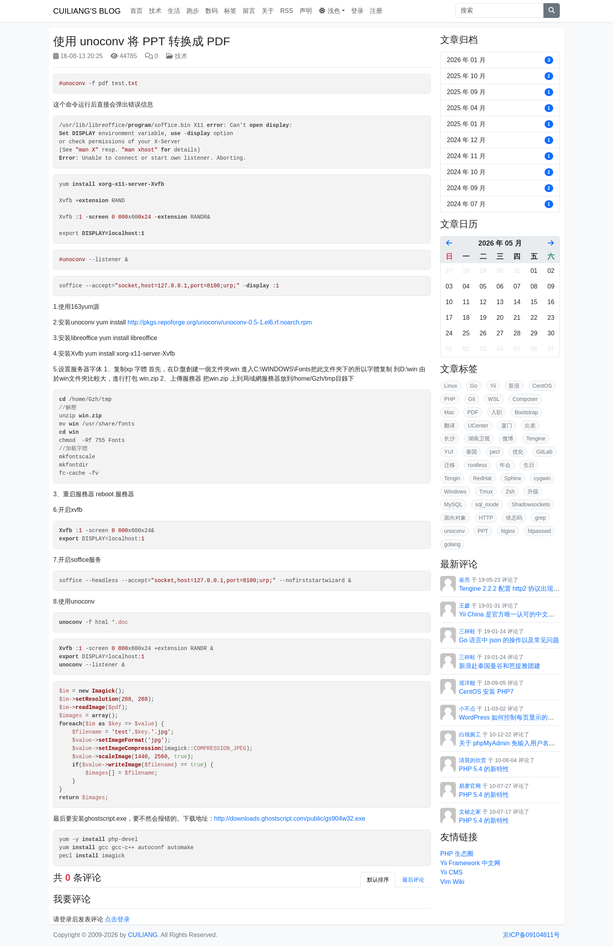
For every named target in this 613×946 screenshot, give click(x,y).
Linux (450, 386)
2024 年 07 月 (500, 204)
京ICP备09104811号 (531, 935)
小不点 (467, 708)
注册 (376, 10)
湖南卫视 (479, 438)
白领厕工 (470, 734)
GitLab (544, 452)
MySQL (453, 504)
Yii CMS (451, 872)
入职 (496, 412)
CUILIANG (143, 935)
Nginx (508, 531)
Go (473, 386)
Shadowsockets (531, 504)
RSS (286, 10)
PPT (483, 531)
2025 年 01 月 (500, 124)
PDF (472, 412)
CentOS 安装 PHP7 (486, 691)
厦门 (506, 425)
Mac (449, 412)
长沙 (449, 438)
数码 (211, 10)
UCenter (478, 425)
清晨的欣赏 (472, 760)
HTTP (486, 518)
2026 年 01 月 (500, 60)
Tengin (452, 478)
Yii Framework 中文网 (470, 863)
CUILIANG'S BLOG (87, 11)
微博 (507, 438)
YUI (448, 452)
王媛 (464, 605)
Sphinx (512, 478)
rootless (477, 465)
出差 (530, 425)
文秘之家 (470, 812)
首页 (136, 10)
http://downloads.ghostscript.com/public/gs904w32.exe (290, 818)
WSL (494, 399)
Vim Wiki (452, 881)
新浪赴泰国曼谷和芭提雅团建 (499, 666)
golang (452, 544)
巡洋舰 (467, 683)
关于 (268, 10)
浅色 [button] (329, 10)
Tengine (535, 438)
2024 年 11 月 (500, 156)
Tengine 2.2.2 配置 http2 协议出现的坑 (512, 588)
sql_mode (487, 504)
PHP (449, 399)
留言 (249, 10)
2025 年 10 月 (500, 76)
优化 (518, 452)
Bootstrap (526, 412)
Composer (525, 399)
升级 (532, 491)
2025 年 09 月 (500, 92)
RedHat (482, 478)
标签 (230, 10)
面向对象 (455, 518)
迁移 (449, 465)
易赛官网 (470, 786)
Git (471, 399)
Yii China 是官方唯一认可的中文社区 (510, 614)
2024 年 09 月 (500, 188)
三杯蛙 (467, 631)
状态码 (514, 518)
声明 (305, 10)
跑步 (192, 10)
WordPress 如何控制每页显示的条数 (509, 717)
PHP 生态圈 (456, 853)
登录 (357, 10)
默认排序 (378, 880)
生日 (528, 465)
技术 (155, 10)
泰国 (471, 452)
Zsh (509, 491)
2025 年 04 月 (500, 108)
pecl (495, 452)
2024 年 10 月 (500, 172)
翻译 (449, 425)
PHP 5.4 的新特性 (484, 769)
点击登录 (117, 919)
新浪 (514, 386)
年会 (505, 465)
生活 (174, 10)
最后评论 (413, 880)
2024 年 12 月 (500, 140)
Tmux (486, 491)
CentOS (542, 386)
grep (540, 518)
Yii (493, 386)
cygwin (542, 478)
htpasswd (539, 531)
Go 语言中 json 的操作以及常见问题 (509, 640)
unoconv (454, 531)
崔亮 (464, 580)
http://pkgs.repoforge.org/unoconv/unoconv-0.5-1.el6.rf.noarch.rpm (219, 322)
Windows (455, 491)
